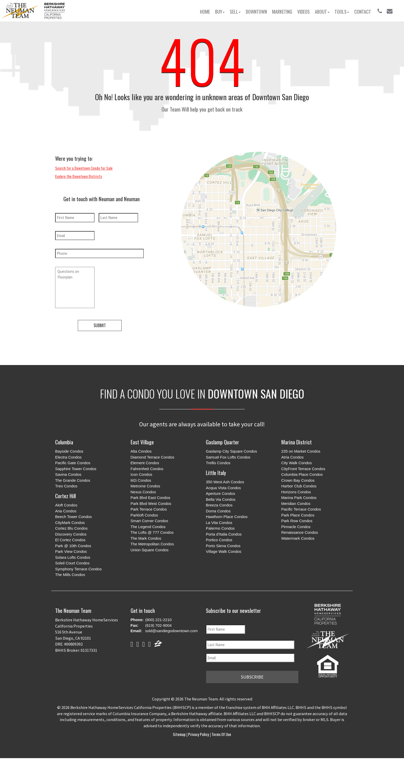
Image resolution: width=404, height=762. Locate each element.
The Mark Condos (146, 537)
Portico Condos (219, 539)
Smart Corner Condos (149, 520)
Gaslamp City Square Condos (231, 450)
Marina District (296, 441)
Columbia (64, 441)
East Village (142, 441)
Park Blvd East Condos (150, 497)
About (322, 11)
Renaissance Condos (299, 531)
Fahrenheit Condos (147, 467)
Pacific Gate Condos (72, 462)
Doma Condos (218, 510)
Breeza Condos (219, 504)
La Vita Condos (219, 521)
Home (205, 11)
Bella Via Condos (220, 498)
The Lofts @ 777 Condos (152, 531)
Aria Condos (66, 510)
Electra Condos (68, 456)
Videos (303, 11)
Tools (342, 11)
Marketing (282, 11)
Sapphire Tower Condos (75, 467)
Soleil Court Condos (72, 562)
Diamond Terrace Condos (152, 456)
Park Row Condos (297, 520)
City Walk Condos (296, 462)
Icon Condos (141, 473)
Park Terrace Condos (149, 508)
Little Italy (216, 472)
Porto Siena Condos (223, 545)
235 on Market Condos (301, 450)
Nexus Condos (143, 491)
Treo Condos (66, 485)
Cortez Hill (65, 495)
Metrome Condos (145, 485)
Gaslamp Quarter (222, 441)
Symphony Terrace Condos (78, 568)
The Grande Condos (72, 479)
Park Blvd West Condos (151, 502)
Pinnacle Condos (295, 525)
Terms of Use (221, 732)
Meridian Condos (295, 502)
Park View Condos (71, 550)
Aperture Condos (220, 492)
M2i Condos (141, 479)
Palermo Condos (220, 527)
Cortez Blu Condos (71, 527)
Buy (220, 11)
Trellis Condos (218, 462)
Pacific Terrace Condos (301, 508)
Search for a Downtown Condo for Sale (84, 168)
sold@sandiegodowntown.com (171, 630)
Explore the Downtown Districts (78, 176)
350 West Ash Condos (225, 481)
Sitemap (179, 732)
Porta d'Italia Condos (224, 533)
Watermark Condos (298, 537)
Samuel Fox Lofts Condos (228, 456)
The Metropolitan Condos (152, 543)
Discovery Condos (71, 533)
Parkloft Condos (144, 514)
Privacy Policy (198, 732)
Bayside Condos (69, 450)
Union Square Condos (150, 549)
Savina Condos (68, 473)
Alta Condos (141, 450)
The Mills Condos (70, 574)
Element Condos (145, 462)
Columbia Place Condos (302, 473)
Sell (235, 11)
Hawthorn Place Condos (227, 516)
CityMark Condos (70, 521)
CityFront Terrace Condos (303, 467)
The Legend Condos (148, 525)
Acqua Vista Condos (223, 487)
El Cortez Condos (70, 539)
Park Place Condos (297, 514)
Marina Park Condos (299, 497)
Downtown (256, 11)
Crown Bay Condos (298, 479)
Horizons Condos (296, 491)
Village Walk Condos (223, 550)
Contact (362, 11)
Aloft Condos (66, 504)
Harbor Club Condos (299, 485)
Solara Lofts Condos (72, 556)
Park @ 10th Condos (73, 545)
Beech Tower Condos (73, 516)
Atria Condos (292, 456)
